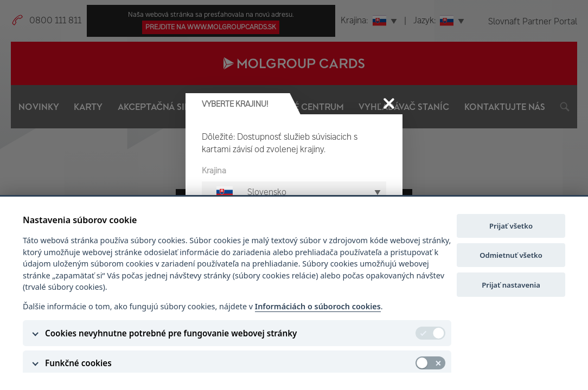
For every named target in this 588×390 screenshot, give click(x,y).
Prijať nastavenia (511, 285)
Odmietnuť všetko (511, 255)
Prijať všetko (511, 226)
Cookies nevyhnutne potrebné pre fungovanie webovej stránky (171, 333)
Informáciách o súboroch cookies (318, 306)
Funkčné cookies (78, 363)
